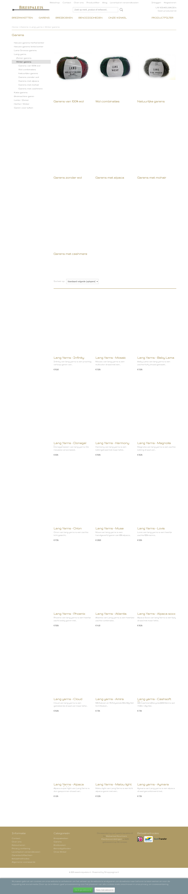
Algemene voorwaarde (23, 862)
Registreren (170, 2)
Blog (104, 2)
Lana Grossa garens (25, 50)
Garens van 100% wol (29, 65)
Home (15, 27)
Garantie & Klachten (22, 855)
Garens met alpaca (28, 81)
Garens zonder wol (28, 77)
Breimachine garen (24, 96)
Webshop (55, 2)
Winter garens (52, 27)
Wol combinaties (27, 69)
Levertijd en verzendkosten (124, 2)
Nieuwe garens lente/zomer (28, 46)
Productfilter (93, 2)
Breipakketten (22, 17)
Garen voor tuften (23, 108)
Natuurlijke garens (28, 73)
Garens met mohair (28, 85)
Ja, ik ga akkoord (83, 890)
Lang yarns (36, 27)
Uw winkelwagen (166, 7)
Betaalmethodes (20, 859)
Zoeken (121, 10)
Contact (67, 2)
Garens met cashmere (30, 88)
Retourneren (18, 845)
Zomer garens (23, 58)
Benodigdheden (90, 17)
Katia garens (21, 92)
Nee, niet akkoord (104, 890)
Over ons (79, 2)
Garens (44, 17)
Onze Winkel (117, 17)
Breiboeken (64, 17)
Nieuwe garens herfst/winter (29, 42)
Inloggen (156, 2)
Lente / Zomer (21, 100)
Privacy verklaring (21, 848)
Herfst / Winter (21, 104)
